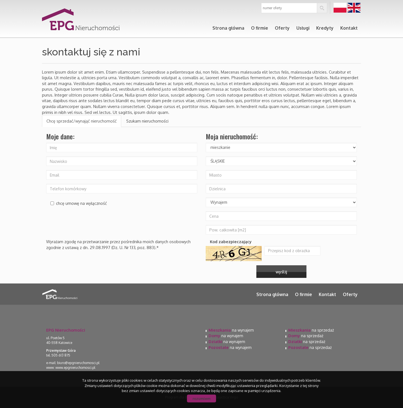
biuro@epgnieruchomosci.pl (78, 363)
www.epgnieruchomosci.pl (75, 367)
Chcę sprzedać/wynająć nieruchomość (81, 120)
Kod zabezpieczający (231, 241)
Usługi (303, 28)
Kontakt (349, 28)
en (354, 8)
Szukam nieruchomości (147, 120)
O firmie (259, 28)
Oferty (282, 28)
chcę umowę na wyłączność (78, 203)
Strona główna (228, 28)
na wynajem (231, 329)
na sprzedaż (311, 329)
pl (340, 8)
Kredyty (325, 28)
